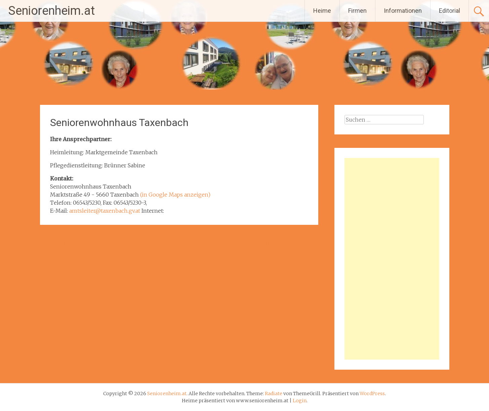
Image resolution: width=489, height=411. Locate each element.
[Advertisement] (391, 259)
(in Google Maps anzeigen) (175, 194)
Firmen (357, 10)
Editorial (449, 10)
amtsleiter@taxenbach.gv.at (104, 210)
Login (300, 401)
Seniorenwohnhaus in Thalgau (274, 242)
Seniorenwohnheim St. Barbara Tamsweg (97, 242)
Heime (322, 10)
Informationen (403, 10)
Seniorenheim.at (51, 11)
